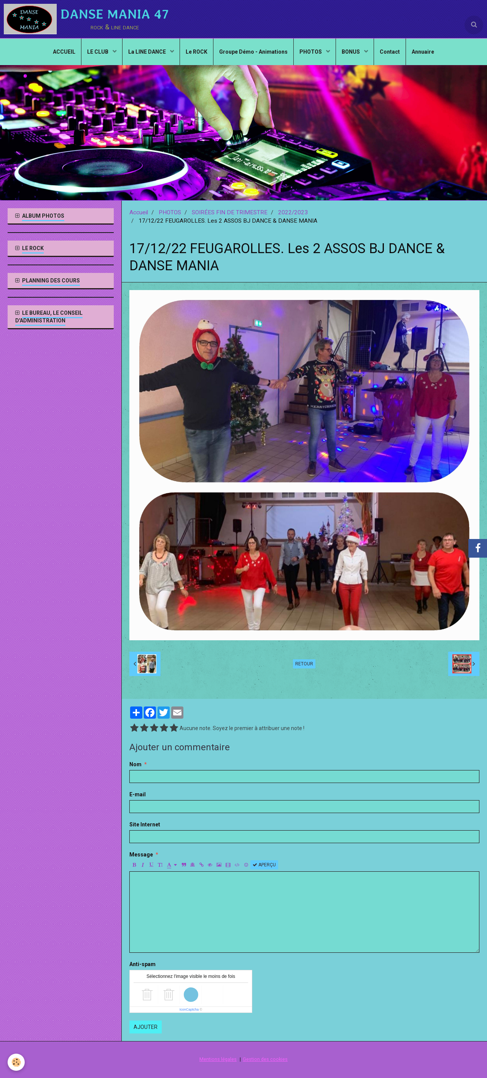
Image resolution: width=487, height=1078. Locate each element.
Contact (390, 52)
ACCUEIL (64, 52)
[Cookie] (16, 1062)
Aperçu (264, 865)
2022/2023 (293, 212)
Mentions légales (218, 1059)
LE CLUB (98, 52)
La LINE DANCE (147, 52)
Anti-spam (142, 964)
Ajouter (146, 1027)
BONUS (351, 52)
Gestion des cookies (265, 1059)
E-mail (137, 794)
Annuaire (423, 52)
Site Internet (144, 824)
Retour (304, 664)
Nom (135, 764)
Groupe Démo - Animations (253, 52)
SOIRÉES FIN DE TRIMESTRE (229, 212)
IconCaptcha (189, 1009)
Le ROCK (196, 52)
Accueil (138, 212)
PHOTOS (311, 52)
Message (141, 855)
